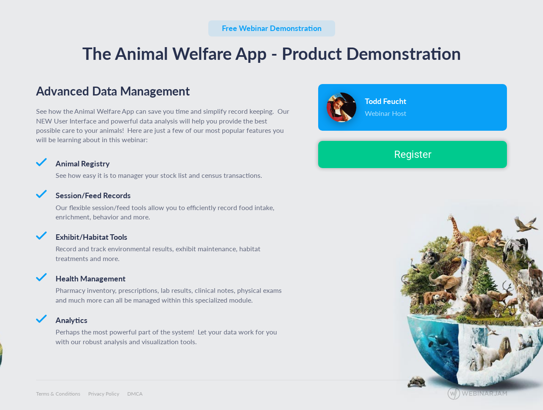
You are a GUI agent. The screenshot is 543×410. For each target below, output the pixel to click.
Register (412, 154)
